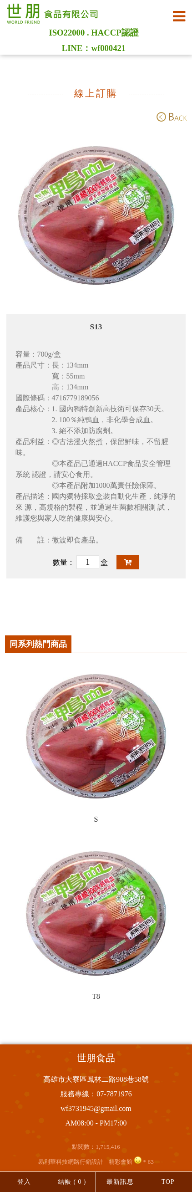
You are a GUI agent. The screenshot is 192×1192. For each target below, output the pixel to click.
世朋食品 (96, 1058)
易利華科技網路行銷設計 (70, 1161)
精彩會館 (120, 1161)
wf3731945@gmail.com (96, 1108)
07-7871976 (113, 1094)
